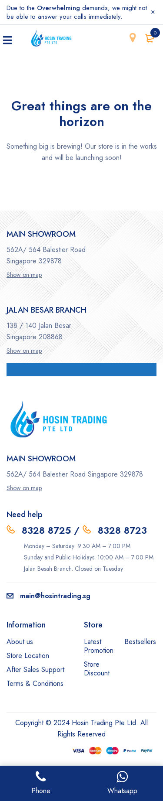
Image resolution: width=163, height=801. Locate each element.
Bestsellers (140, 642)
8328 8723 (122, 530)
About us (20, 642)
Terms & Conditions (35, 683)
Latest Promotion (98, 646)
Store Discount (97, 668)
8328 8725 (46, 530)
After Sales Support (35, 670)
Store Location (28, 656)
